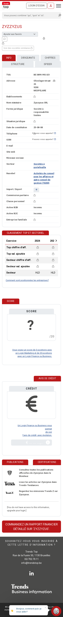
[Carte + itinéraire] (54, 80)
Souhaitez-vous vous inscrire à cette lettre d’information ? (31, 543)
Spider (48, 64)
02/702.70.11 (32, 559)
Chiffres (50, 57)
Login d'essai (36, 5)
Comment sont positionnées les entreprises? (27, 280)
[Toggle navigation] (57, 5)
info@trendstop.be (31, 563)
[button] (36, 190)
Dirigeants (28, 57)
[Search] (30, 15)
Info (8, 57)
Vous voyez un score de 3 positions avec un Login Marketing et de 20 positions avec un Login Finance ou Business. (32, 353)
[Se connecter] (51, 6)
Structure (18, 64)
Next (56, 240)
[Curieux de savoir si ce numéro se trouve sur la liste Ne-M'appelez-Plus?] (55, 133)
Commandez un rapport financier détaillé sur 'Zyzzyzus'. (31, 527)
